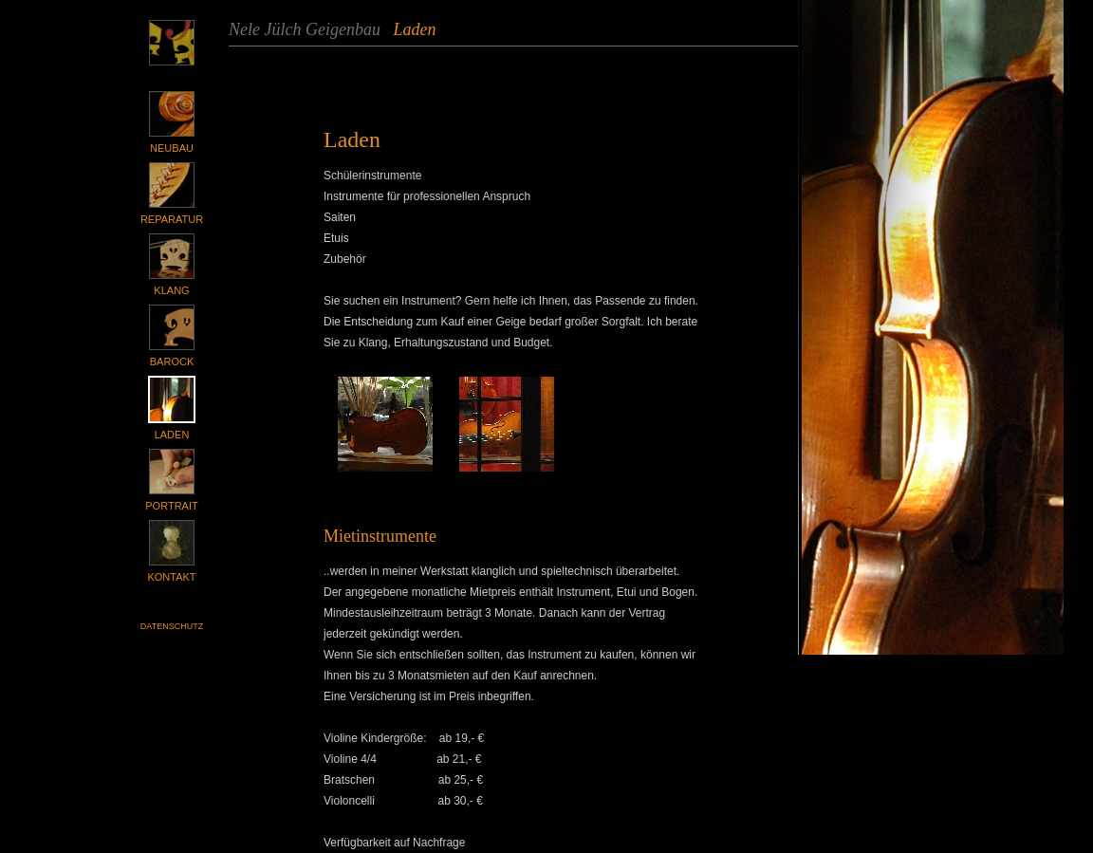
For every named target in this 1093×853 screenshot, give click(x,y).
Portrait (171, 505)
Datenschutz (171, 626)
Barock (172, 361)
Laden (172, 434)
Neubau (172, 148)
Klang (171, 290)
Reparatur (171, 219)
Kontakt (171, 577)
